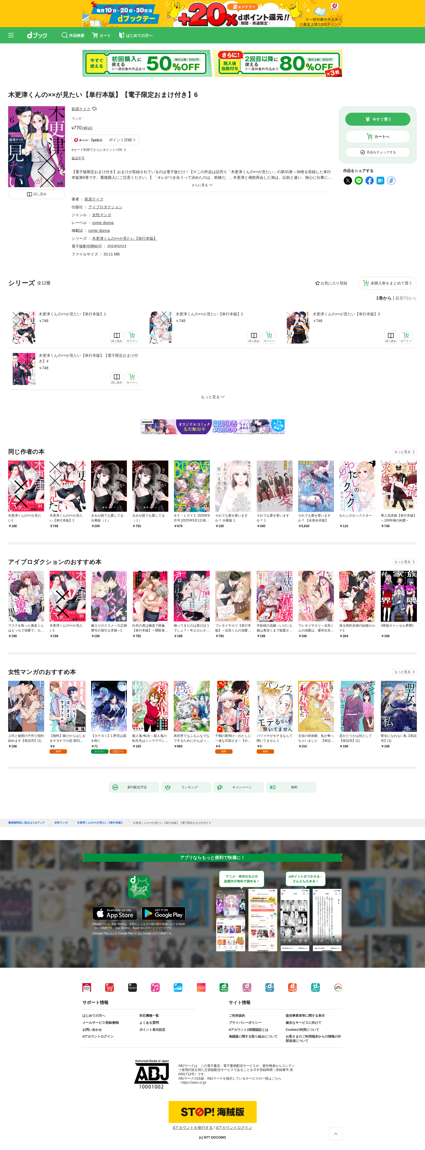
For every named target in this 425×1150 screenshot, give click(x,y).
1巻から (384, 298)
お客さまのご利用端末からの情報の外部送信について (313, 1039)
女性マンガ (101, 215)
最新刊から (406, 298)
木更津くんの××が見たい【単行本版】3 (346, 314)
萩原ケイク (81, 109)
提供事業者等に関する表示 (305, 1016)
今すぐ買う (381, 119)
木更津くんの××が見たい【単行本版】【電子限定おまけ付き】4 (88, 358)
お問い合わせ (92, 1030)
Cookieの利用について (302, 1030)
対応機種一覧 (149, 1016)
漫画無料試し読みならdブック (26, 822)
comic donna (103, 223)
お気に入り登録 (334, 283)
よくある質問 (149, 1023)
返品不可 (78, 158)
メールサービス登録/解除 (100, 1023)
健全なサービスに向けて (303, 1023)
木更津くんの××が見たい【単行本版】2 (209, 314)
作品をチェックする (381, 152)
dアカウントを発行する (193, 1127)
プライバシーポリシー (245, 1023)
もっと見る (402, 452)
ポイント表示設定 (152, 1030)
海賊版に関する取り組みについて (253, 1036)
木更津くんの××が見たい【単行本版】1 (72, 314)
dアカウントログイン (98, 1036)
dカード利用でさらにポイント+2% (97, 150)
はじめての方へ (93, 1016)
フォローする (94, 109)
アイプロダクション (105, 207)
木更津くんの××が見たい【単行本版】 (124, 238)
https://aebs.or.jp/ (194, 1082)
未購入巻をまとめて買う (391, 283)
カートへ (381, 136)
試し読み (40, 194)
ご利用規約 (237, 1016)
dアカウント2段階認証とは (248, 1030)
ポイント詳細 (120, 140)
